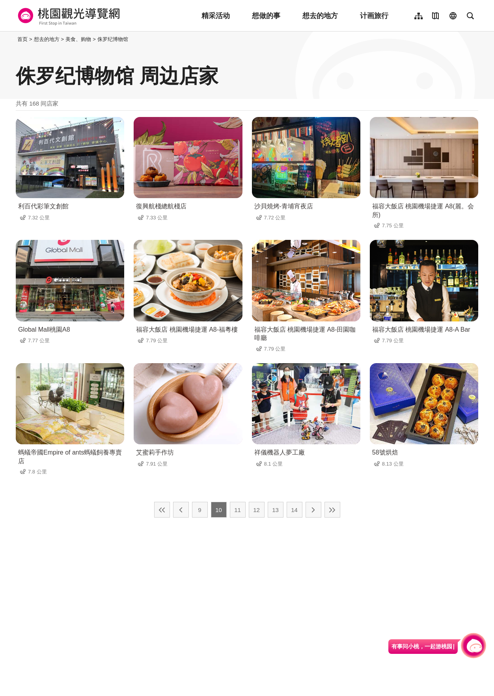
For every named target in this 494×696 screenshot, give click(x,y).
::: (13, 39)
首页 (22, 39)
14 (294, 510)
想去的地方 (320, 16)
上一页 (181, 510)
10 (218, 510)
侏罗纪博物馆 (112, 39)
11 (237, 510)
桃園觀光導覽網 (67, 16)
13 (275, 510)
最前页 (162, 510)
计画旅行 (374, 16)
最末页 (332, 510)
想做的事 (266, 16)
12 (256, 510)
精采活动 (215, 16)
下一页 (313, 510)
